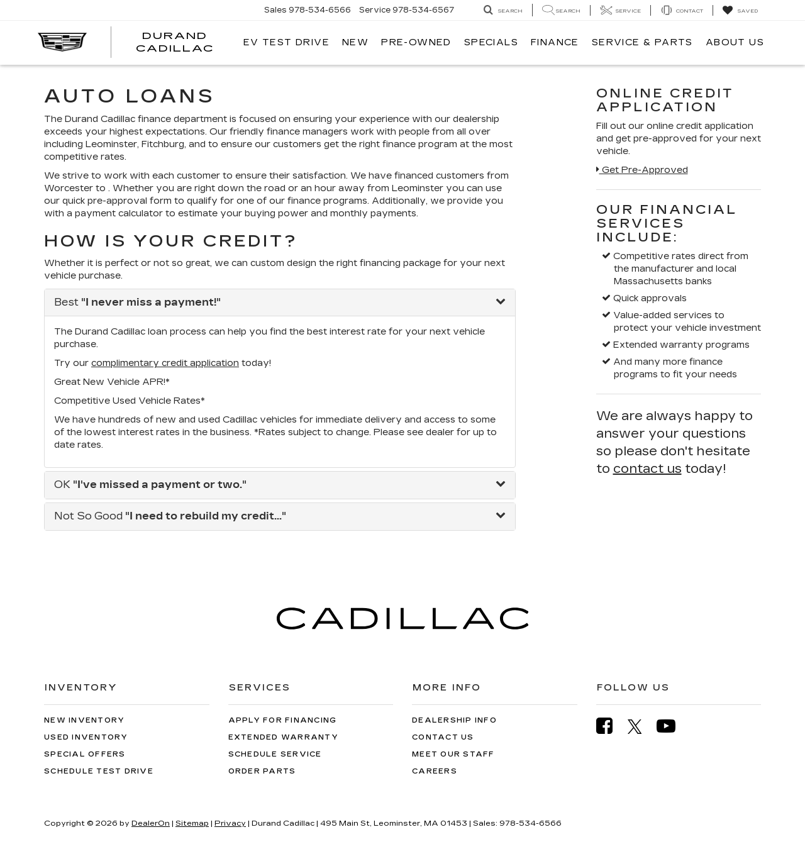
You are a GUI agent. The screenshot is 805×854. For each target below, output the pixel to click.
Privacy (230, 823)
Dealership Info (454, 720)
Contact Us (443, 737)
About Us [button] (735, 42)
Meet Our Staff (453, 754)
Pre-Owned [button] (416, 42)
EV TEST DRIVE (286, 42)
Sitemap (192, 823)
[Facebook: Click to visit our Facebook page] (610, 726)
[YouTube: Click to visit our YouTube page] (672, 726)
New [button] (355, 42)
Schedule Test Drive (98, 771)
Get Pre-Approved (642, 170)
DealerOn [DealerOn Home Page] (150, 823)
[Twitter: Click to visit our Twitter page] (641, 726)
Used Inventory (86, 737)
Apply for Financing (282, 720)
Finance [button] (555, 42)
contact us (647, 468)
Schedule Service (275, 754)
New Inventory (84, 720)
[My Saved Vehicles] (740, 10)
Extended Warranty (283, 737)
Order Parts (262, 771)
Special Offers (85, 754)
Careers (434, 771)
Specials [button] (491, 42)
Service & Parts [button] (642, 42)
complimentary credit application (165, 363)
